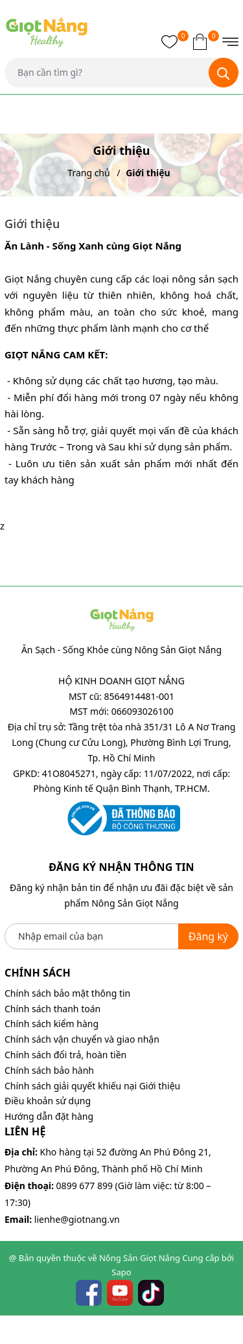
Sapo (121, 1272)
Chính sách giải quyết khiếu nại (71, 1086)
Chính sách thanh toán (52, 1008)
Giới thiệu (160, 1086)
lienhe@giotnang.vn (77, 1219)
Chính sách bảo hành (49, 1070)
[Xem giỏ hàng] (200, 41)
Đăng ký (208, 936)
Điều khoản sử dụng (48, 1101)
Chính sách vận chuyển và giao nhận (82, 1039)
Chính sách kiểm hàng (51, 1023)
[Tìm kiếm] (223, 72)
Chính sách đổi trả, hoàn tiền (65, 1055)
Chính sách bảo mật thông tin (67, 993)
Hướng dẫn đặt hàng (49, 1116)
